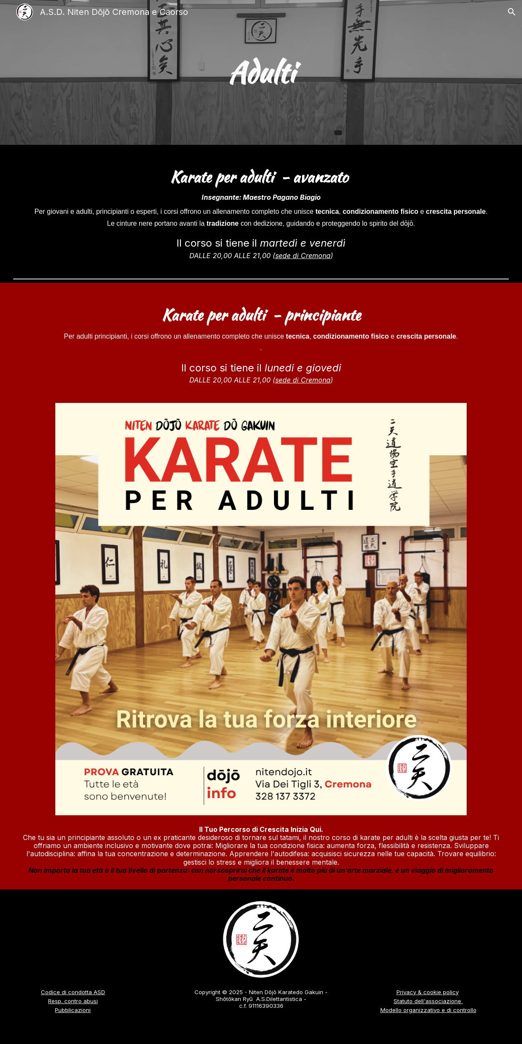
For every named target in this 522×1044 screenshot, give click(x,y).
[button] (512, 12)
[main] (261, 72)
